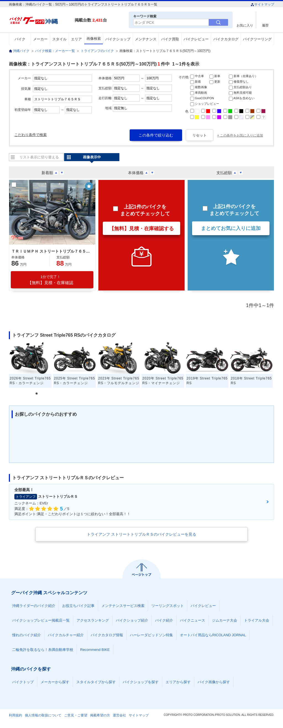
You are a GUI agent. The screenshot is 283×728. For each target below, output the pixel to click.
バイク (20, 39)
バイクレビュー (196, 39)
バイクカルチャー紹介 (66, 635)
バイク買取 (170, 39)
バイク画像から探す (214, 682)
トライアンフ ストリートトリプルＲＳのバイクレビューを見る (141, 534)
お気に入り (245, 25)
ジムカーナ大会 (224, 620)
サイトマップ (262, 4)
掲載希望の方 (100, 715)
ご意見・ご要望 (75, 715)
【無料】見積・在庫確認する (141, 228)
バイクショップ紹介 (132, 620)
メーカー (40, 39)
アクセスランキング (93, 620)
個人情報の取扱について (43, 715)
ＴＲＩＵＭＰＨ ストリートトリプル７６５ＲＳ (51, 251)
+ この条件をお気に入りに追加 (240, 135)
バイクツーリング (257, 39)
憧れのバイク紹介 (26, 635)
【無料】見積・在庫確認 (50, 280)
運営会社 (119, 715)
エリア (76, 39)
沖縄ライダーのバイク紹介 (33, 606)
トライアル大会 (256, 620)
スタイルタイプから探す (96, 682)
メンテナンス (145, 39)
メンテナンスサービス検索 (123, 606)
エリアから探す (178, 682)
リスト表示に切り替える (39, 157)
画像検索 (94, 38)
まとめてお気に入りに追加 (231, 228)
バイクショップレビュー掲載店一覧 (41, 620)
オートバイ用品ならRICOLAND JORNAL (213, 635)
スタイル (59, 39)
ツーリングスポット (167, 606)
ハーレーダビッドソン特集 (151, 635)
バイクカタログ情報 (107, 635)
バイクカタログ (226, 39)
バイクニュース (192, 620)
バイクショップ (117, 39)
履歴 (265, 25)
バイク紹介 (164, 620)
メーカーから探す (55, 682)
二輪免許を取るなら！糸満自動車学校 (42, 650)
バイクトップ (23, 682)
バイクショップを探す (141, 682)
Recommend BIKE (95, 650)
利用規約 (15, 715)
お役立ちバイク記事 (78, 606)
